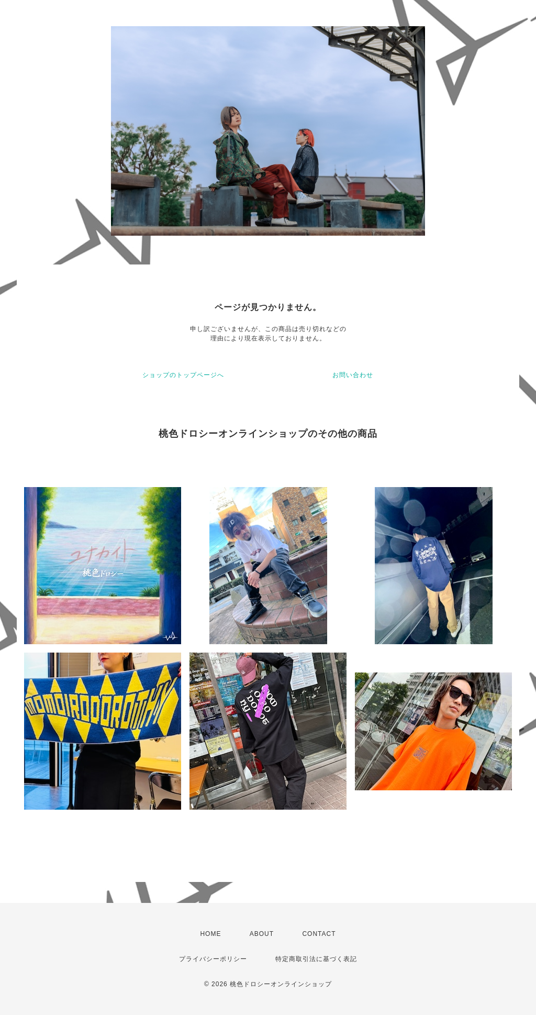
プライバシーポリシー (213, 959)
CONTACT (319, 933)
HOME (210, 933)
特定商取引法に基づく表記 (316, 959)
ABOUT (262, 933)
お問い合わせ (352, 375)
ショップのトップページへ (183, 375)
